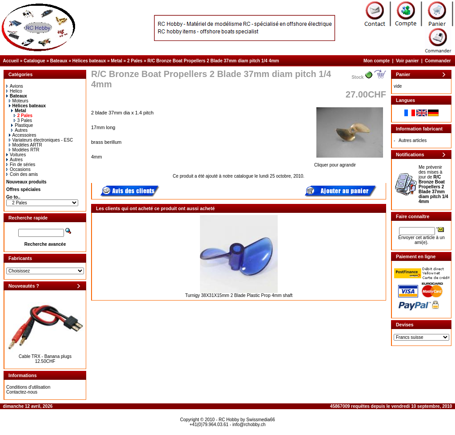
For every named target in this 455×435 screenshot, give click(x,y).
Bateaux (59, 60)
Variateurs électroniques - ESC (41, 140)
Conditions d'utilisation (28, 387)
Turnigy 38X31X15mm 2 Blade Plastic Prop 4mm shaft (238, 295)
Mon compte (376, 60)
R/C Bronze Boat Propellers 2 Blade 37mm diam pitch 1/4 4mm (213, 60)
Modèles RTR (24, 149)
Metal (117, 60)
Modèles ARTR (25, 144)
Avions (14, 86)
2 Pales (134, 60)
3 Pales (23, 120)
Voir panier (407, 60)
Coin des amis (22, 174)
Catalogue (34, 60)
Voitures (16, 154)
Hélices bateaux (89, 60)
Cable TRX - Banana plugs (45, 356)
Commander (438, 60)
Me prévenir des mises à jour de (433, 184)
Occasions (18, 169)
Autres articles (413, 140)
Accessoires (22, 135)
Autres (19, 130)
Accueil (11, 60)
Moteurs (18, 100)
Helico (14, 91)
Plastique (22, 125)
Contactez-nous (21, 392)
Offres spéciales (23, 189)
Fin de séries (20, 164)
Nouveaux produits (26, 181)
